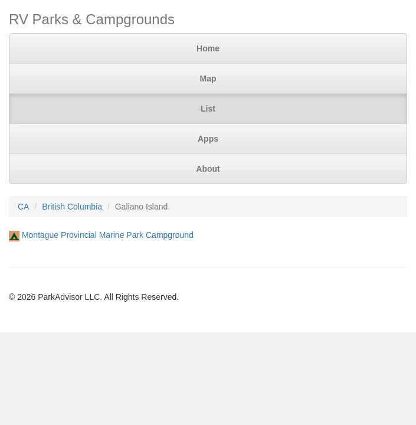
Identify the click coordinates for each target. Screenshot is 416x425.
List (208, 108)
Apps (208, 138)
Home (208, 48)
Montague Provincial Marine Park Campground (108, 235)
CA (23, 206)
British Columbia (72, 206)
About (208, 169)
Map (208, 78)
